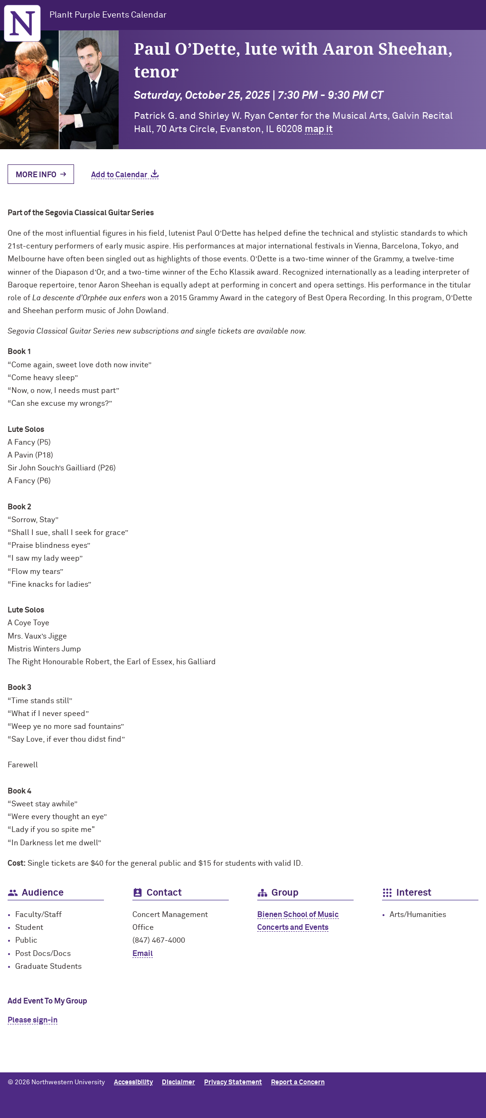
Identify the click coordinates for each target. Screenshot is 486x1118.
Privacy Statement (233, 1082)
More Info (36, 175)
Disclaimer (178, 1082)
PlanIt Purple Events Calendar (108, 15)
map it (319, 129)
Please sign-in (32, 1020)
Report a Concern (298, 1082)
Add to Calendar (119, 175)
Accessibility (133, 1082)
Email (142, 953)
